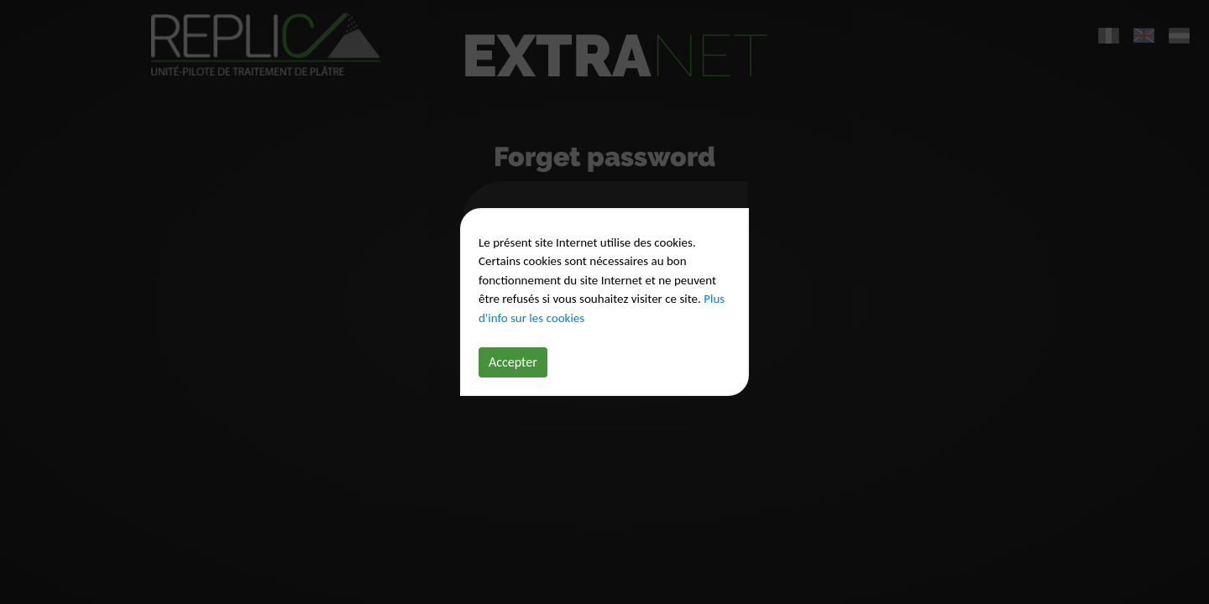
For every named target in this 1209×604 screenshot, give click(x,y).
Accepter (513, 362)
